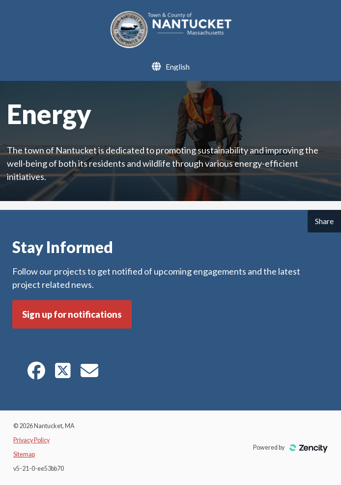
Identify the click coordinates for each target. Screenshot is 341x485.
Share (324, 221)
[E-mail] (89, 373)
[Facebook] (36, 373)
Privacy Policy (31, 440)
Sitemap (24, 454)
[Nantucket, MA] (170, 45)
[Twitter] (63, 373)
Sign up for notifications (72, 314)
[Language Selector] (178, 66)
